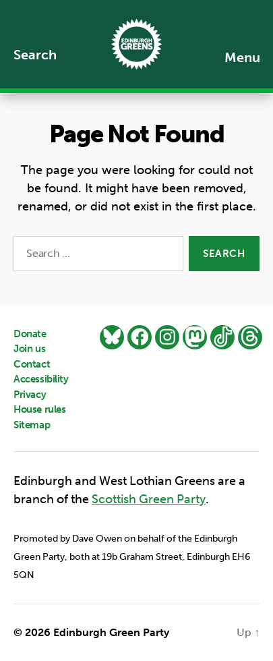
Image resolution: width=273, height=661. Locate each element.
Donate (30, 334)
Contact (31, 364)
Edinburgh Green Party (111, 632)
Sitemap (31, 425)
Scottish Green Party (149, 499)
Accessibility (41, 379)
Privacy (29, 395)
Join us (29, 349)
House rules (39, 409)
